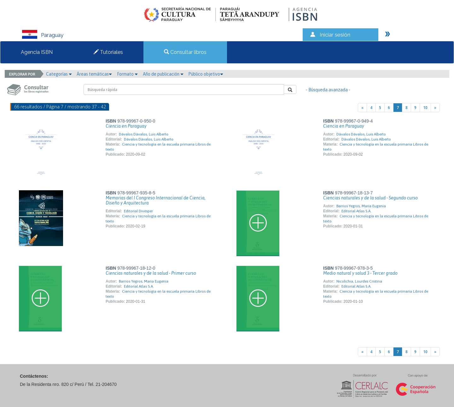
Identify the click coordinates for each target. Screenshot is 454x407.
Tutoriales (108, 52)
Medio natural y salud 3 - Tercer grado (360, 273)
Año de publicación (163, 74)
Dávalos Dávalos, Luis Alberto (143, 134)
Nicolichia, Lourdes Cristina (359, 281)
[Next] (435, 107)
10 (425, 107)
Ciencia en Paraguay (126, 126)
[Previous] (362, 107)
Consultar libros (185, 52)
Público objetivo (205, 74)
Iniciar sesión (335, 35)
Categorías (59, 74)
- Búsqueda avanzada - (328, 89)
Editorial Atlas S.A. (356, 211)
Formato (127, 74)
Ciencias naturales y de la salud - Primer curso (151, 273)
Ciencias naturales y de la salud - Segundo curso (370, 197)
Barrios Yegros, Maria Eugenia (361, 206)
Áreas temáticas (94, 74)
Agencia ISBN (37, 52)
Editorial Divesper (138, 211)
